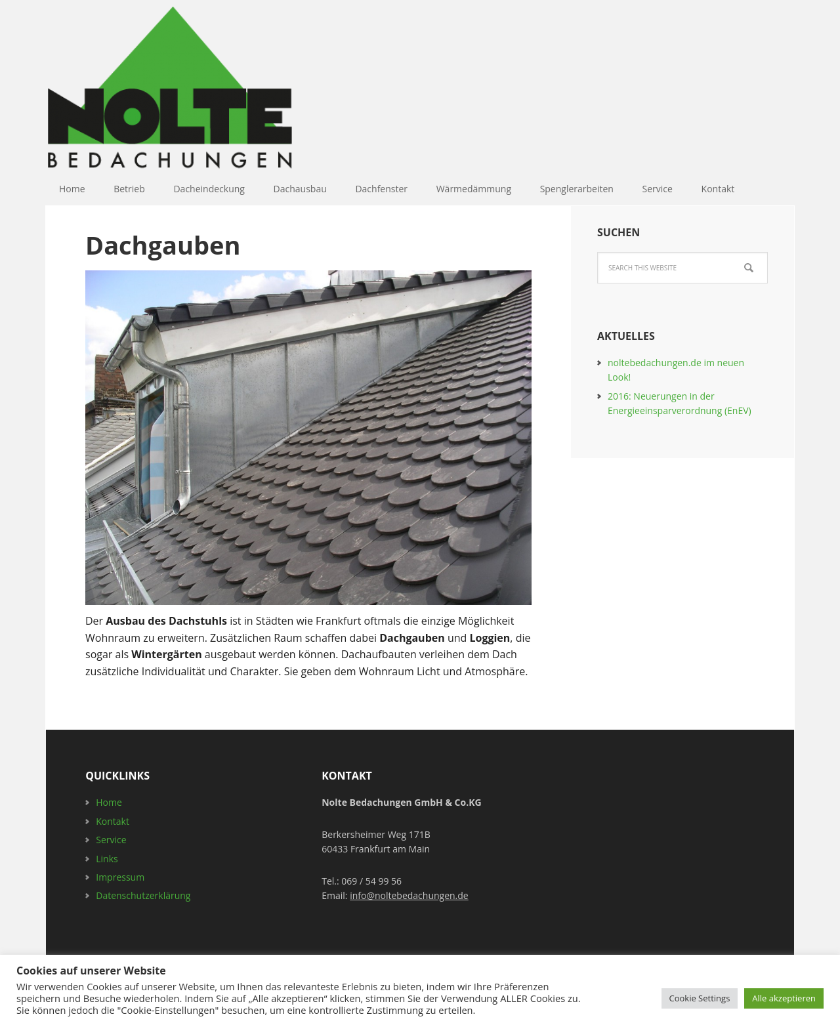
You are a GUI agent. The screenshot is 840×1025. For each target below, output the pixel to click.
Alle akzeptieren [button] (784, 998)
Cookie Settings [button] (699, 998)
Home (109, 802)
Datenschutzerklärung (143, 895)
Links (106, 858)
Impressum (120, 877)
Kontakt (112, 821)
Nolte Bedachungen (210, 92)
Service (111, 839)
